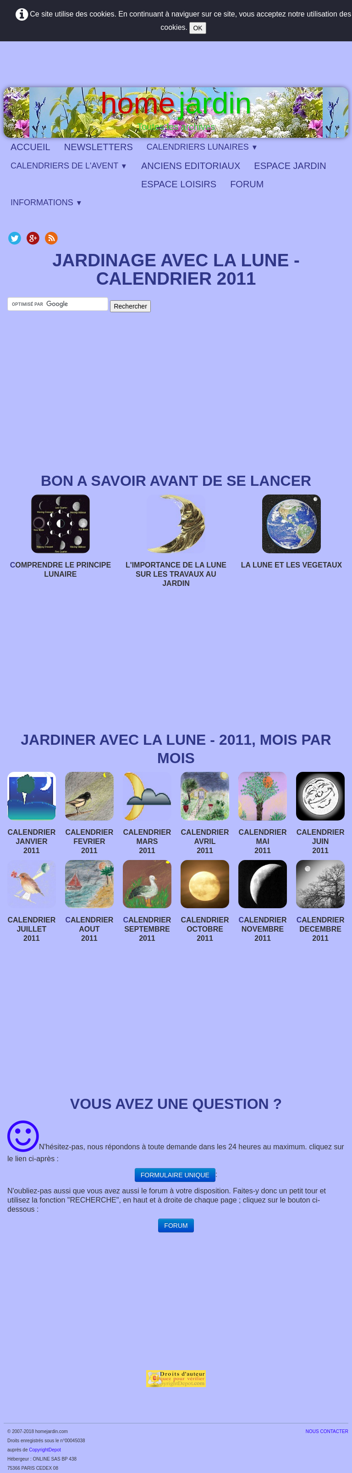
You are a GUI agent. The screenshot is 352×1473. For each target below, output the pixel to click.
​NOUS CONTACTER (327, 1431)
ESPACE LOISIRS (178, 184)
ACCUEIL (30, 147)
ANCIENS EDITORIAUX (190, 166)
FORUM (247, 184)
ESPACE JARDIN (290, 166)
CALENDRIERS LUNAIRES (202, 147)
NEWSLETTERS (98, 147)
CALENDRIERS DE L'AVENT (69, 165)
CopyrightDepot (44, 1449)
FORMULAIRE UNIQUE (175, 1175)
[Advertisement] (176, 398)
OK (197, 28)
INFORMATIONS (46, 202)
